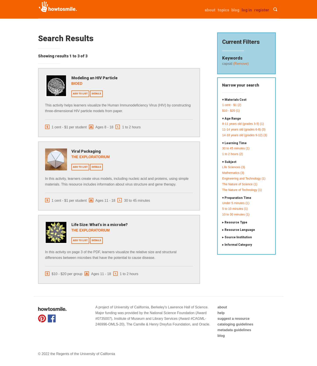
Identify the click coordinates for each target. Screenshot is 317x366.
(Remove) (240, 63)
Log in (247, 10)
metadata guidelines (234, 330)
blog (221, 336)
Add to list (80, 93)
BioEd (77, 83)
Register (261, 10)
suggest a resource (233, 318)
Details (96, 93)
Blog (235, 10)
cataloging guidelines (235, 324)
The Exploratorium (90, 157)
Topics (223, 10)
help (221, 313)
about (210, 10)
